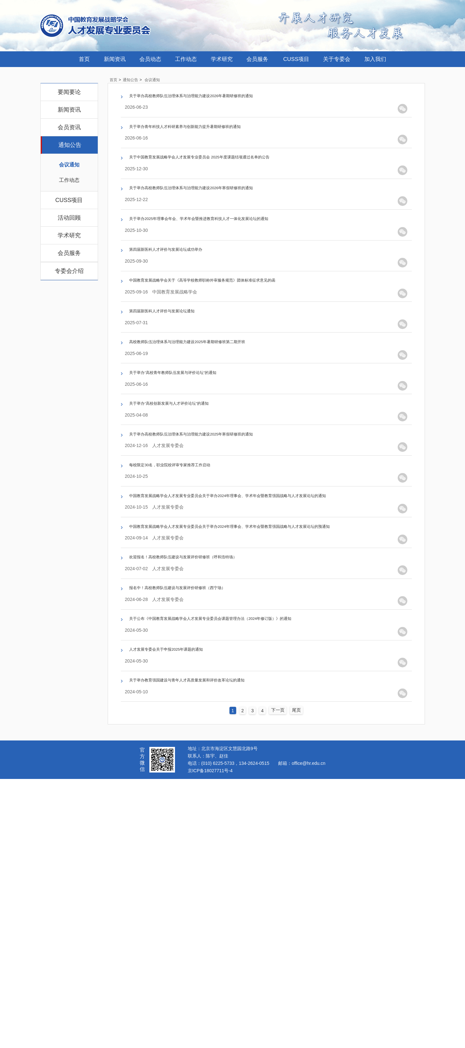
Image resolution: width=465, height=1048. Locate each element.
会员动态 (150, 59)
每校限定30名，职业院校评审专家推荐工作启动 (190, 620)
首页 (84, 59)
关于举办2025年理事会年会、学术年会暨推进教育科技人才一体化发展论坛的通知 (233, 273)
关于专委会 (336, 59)
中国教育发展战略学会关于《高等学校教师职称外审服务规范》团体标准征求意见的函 (238, 360)
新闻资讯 (115, 59)
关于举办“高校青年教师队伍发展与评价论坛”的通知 (194, 490)
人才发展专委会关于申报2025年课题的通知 (184, 897)
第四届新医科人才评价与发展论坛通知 (178, 403)
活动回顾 (69, 218)
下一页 (281, 978)
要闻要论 (69, 92)
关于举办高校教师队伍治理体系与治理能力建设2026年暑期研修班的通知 (222, 100)
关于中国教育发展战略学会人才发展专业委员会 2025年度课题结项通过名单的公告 (234, 187)
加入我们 (375, 59)
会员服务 (257, 59)
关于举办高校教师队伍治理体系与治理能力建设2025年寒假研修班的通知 (222, 576)
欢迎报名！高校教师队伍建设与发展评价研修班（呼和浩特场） (210, 767)
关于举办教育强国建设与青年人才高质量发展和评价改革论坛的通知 (215, 940)
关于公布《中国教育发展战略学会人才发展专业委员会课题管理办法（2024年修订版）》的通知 (251, 853)
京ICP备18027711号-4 (210, 1038)
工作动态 (186, 59)
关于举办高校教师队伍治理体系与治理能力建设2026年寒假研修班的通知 (222, 230)
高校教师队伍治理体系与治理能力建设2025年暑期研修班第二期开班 (216, 447)
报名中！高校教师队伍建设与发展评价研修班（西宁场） (201, 810)
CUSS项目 (296, 59)
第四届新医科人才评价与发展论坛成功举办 (184, 317)
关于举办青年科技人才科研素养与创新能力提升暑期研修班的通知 (212, 143)
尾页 (301, 978)
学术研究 (222, 59)
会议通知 (69, 164)
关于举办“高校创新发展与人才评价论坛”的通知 (188, 533)
